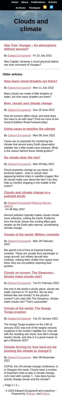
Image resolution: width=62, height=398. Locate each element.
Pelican (30, 393)
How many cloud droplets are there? (30, 81)
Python (45, 393)
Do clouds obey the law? (22, 157)
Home (15, 2)
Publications (38, 2)
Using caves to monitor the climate (29, 128)
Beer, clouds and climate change (28, 103)
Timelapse (34, 7)
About (24, 2)
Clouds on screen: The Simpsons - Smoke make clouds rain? (29, 274)
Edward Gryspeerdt (19, 55)
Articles (52, 2)
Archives (21, 7)
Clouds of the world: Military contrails (31, 234)
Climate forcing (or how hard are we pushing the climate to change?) (30, 348)
